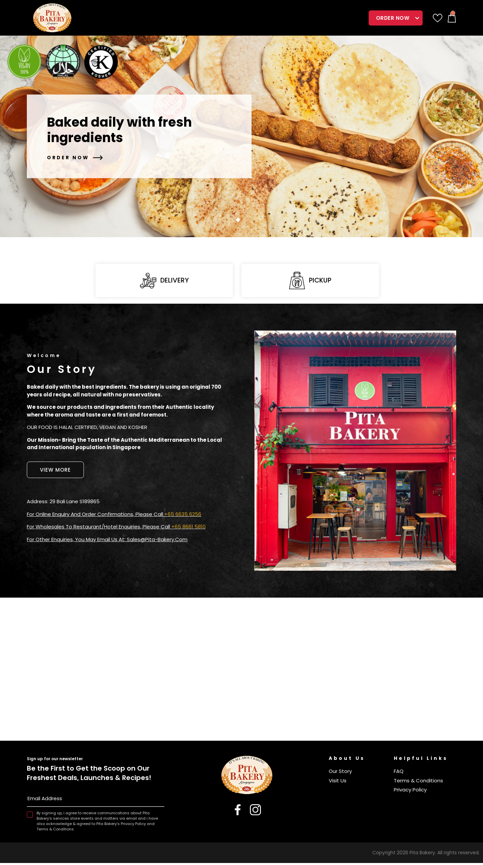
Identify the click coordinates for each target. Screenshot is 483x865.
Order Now (393, 17)
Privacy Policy (410, 791)
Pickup (310, 281)
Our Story (340, 773)
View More (55, 471)
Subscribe (159, 801)
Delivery (164, 282)
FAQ (399, 773)
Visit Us (337, 782)
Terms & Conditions (418, 782)
